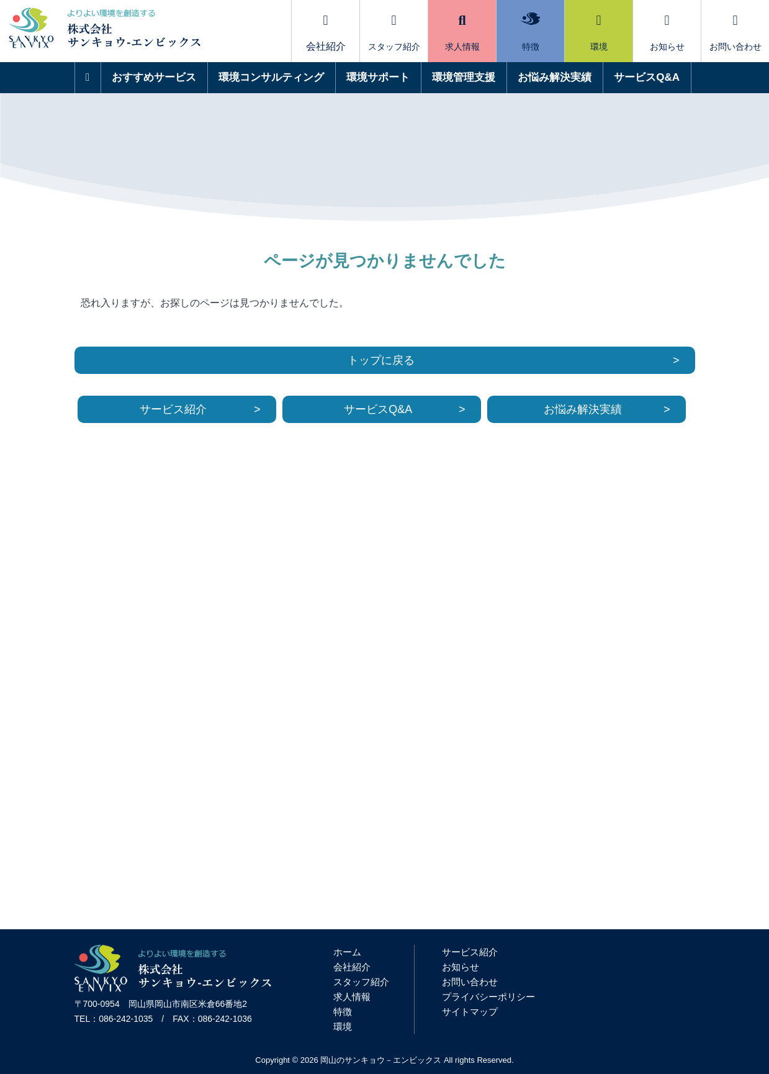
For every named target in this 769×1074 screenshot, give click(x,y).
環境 (599, 33)
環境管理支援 (463, 77)
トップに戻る (381, 360)
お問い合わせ (735, 33)
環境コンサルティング (271, 77)
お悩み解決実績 (554, 77)
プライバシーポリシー (488, 996)
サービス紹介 (173, 409)
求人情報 (462, 33)
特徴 (530, 32)
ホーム (347, 952)
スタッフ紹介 (394, 33)
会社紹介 (352, 967)
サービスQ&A (647, 77)
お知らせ (667, 33)
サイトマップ (470, 1011)
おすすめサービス (154, 77)
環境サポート (378, 77)
